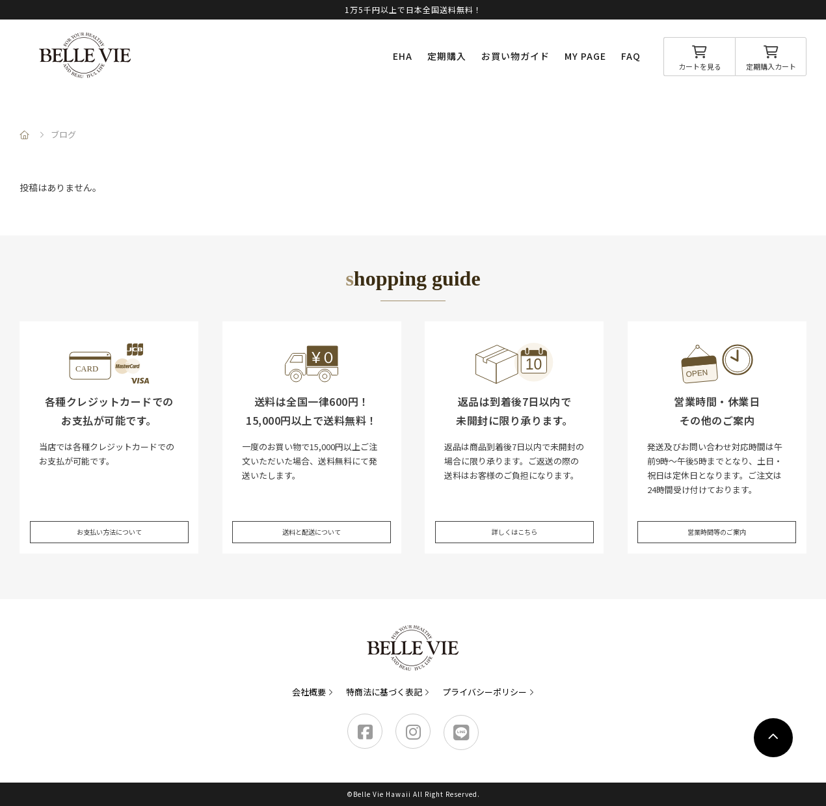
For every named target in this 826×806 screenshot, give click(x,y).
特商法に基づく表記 (384, 692)
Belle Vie (85, 55)
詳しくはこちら (514, 520)
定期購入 (446, 55)
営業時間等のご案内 (717, 520)
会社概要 (309, 692)
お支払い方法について (109, 520)
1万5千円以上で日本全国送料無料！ (413, 9)
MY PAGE (585, 55)
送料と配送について (312, 520)
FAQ (631, 55)
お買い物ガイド (515, 55)
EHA (402, 55)
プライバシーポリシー (484, 692)
